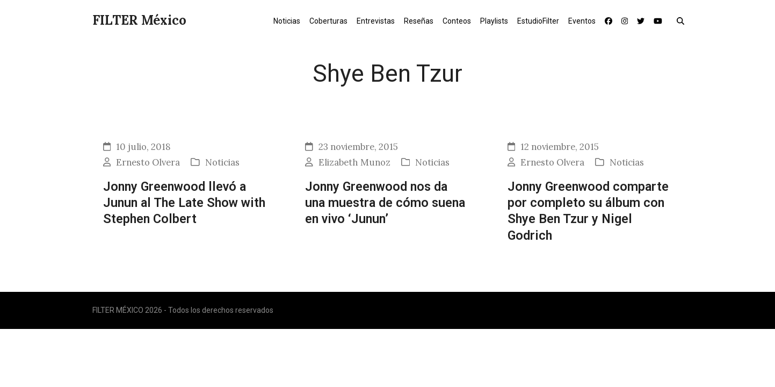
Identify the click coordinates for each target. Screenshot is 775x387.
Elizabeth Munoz (354, 162)
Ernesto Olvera (148, 162)
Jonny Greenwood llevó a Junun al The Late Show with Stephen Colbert (184, 203)
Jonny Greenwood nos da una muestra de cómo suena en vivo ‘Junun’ (385, 203)
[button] (683, 20)
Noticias (222, 162)
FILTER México (139, 20)
